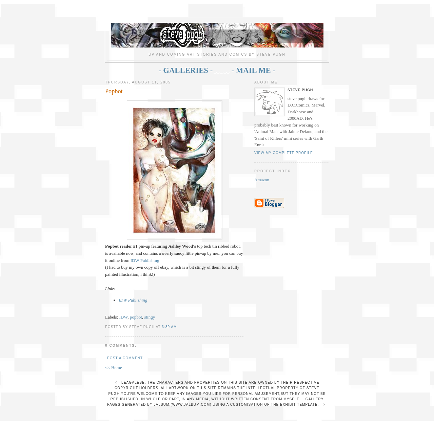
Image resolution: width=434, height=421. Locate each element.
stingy (149, 317)
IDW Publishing (145, 260)
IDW (123, 317)
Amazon (261, 179)
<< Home (113, 367)
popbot (136, 317)
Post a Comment (125, 358)
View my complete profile (283, 153)
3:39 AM (169, 327)
